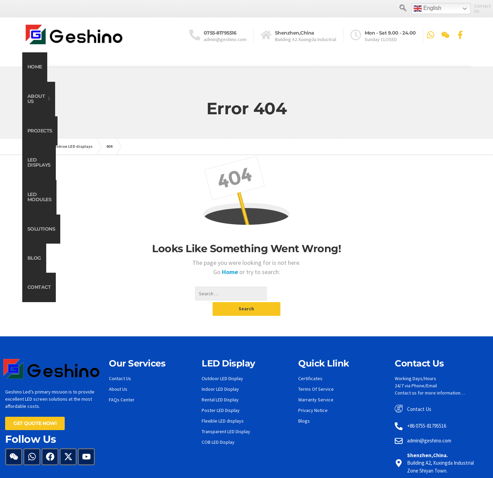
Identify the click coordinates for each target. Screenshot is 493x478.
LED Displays (216, 67)
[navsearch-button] (373, 8)
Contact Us (456, 8)
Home (44, 67)
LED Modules (281, 67)
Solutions (343, 67)
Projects (156, 67)
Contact (444, 67)
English (398, 8)
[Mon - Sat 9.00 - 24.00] (355, 34)
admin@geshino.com (225, 39)
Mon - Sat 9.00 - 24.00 (390, 32)
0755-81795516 (220, 32)
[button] (97, 66)
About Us (98, 67)
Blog (395, 67)
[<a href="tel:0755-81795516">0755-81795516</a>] (194, 34)
